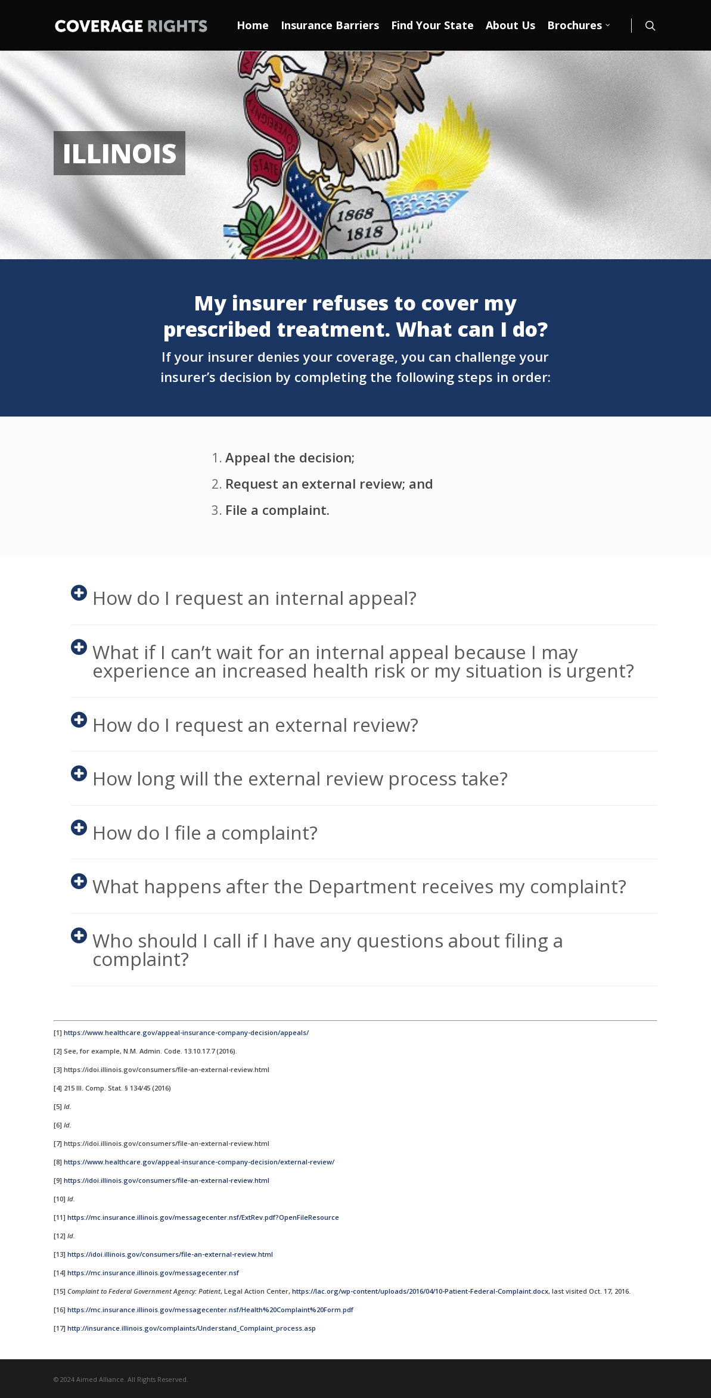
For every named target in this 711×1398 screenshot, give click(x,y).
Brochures (579, 25)
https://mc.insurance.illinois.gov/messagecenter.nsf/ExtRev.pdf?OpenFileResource (203, 1217)
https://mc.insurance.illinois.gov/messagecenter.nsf (153, 1272)
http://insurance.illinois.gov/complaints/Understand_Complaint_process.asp (191, 1328)
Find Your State (432, 25)
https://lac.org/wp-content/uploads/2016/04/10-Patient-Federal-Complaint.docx (420, 1291)
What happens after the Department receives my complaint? (348, 886)
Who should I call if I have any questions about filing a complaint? (317, 949)
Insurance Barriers (330, 25)
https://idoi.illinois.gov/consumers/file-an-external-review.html (166, 1180)
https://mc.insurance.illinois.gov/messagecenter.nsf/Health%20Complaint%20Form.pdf (210, 1309)
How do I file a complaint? (194, 832)
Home (253, 25)
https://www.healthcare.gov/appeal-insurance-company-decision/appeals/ (186, 1032)
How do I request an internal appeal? (244, 597)
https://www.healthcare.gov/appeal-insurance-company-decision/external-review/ (199, 1161)
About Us (510, 25)
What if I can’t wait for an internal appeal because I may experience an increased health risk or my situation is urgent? (352, 661)
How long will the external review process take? (289, 778)
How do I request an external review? (244, 724)
